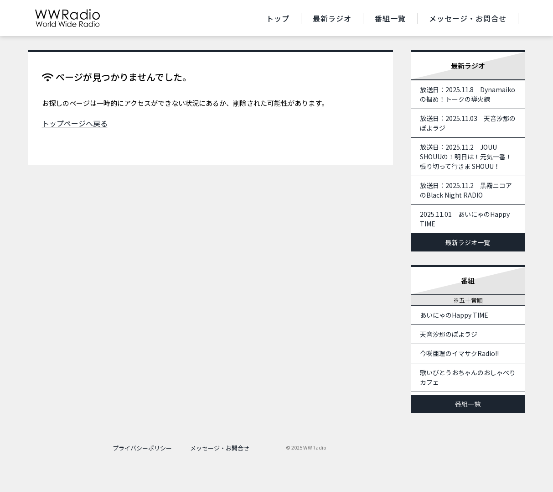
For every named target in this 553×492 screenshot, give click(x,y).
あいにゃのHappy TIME (454, 314)
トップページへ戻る (75, 123)
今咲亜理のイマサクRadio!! (459, 353)
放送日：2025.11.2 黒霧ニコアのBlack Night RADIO (466, 190)
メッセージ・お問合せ (467, 18)
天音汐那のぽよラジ (448, 334)
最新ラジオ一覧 (467, 242)
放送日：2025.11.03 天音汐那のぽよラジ (468, 123)
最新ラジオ (332, 18)
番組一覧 (390, 18)
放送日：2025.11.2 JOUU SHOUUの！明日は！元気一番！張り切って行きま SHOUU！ (466, 156)
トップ (277, 18)
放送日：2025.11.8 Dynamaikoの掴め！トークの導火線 (467, 94)
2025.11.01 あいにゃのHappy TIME (465, 218)
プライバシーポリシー (142, 448)
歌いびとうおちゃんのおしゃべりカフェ (468, 377)
